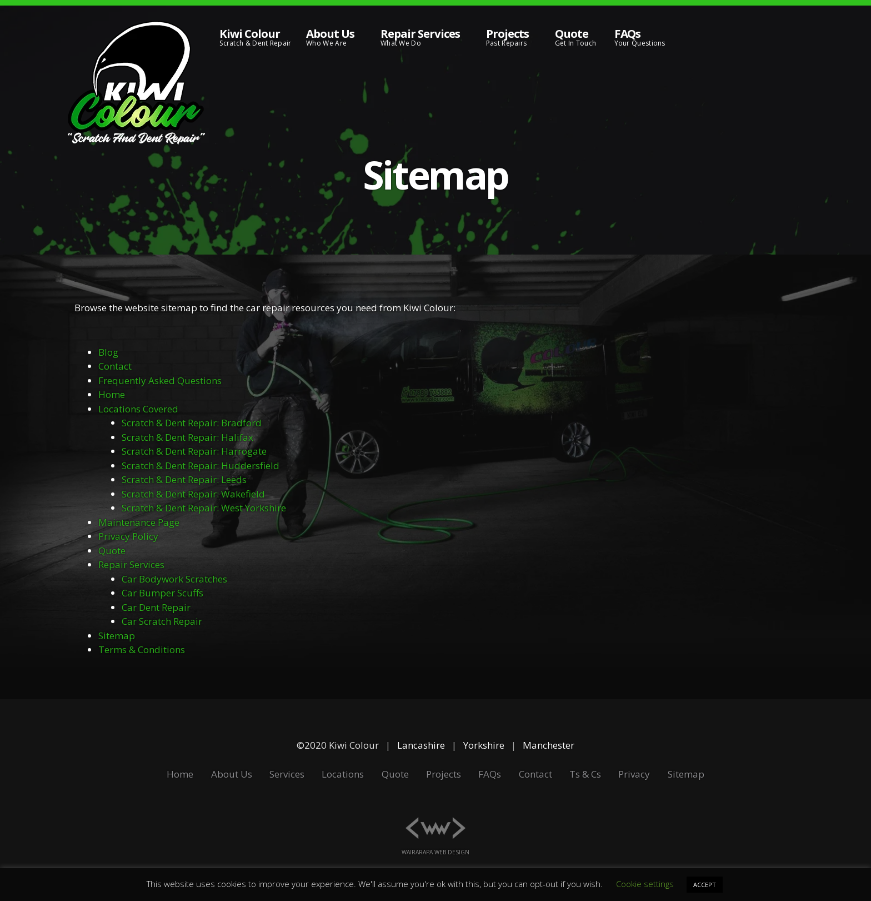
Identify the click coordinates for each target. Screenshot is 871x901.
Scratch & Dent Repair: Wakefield (193, 493)
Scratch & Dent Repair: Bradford (192, 422)
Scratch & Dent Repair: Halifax (187, 437)
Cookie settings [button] (645, 883)
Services (286, 774)
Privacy (634, 774)
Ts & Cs (585, 774)
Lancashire (421, 745)
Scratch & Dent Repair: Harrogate (194, 451)
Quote (112, 550)
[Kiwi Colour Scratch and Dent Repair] (136, 83)
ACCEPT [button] (704, 884)
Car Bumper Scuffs (162, 592)
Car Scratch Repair (162, 621)
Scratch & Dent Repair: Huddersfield (200, 465)
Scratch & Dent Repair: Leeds (184, 479)
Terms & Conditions (141, 649)
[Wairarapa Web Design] (436, 821)
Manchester (548, 745)
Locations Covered (138, 408)
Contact (115, 366)
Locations (343, 774)
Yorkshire (483, 745)
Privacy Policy (128, 536)
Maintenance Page (138, 522)
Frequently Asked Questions (160, 380)
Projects (443, 774)
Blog (108, 352)
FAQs (489, 774)
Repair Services (131, 564)
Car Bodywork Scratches (174, 579)
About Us (231, 774)
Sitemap (116, 635)
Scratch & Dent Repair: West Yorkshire (204, 507)
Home (111, 394)
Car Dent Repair (156, 607)
